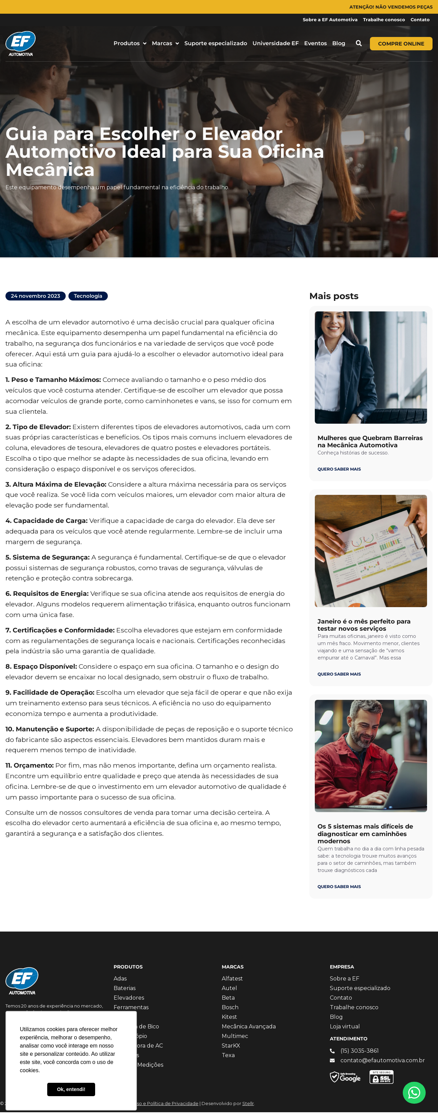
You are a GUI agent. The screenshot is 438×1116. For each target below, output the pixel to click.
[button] (358, 43)
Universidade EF (276, 43)
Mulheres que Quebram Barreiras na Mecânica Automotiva (370, 445)
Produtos (130, 43)
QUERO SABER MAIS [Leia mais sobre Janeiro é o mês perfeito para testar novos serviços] (339, 677)
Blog (338, 43)
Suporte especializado (215, 43)
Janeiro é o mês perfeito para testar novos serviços (364, 629)
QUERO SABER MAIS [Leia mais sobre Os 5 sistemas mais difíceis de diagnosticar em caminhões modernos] (339, 890)
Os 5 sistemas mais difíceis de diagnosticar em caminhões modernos (365, 837)
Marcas (165, 43)
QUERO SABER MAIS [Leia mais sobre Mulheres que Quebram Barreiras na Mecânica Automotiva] (339, 472)
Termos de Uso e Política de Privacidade (153, 1107)
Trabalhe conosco (384, 19)
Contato (420, 19)
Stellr (248, 1107)
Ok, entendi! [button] (71, 1089)
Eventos (315, 43)
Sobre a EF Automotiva (330, 19)
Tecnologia (88, 299)
